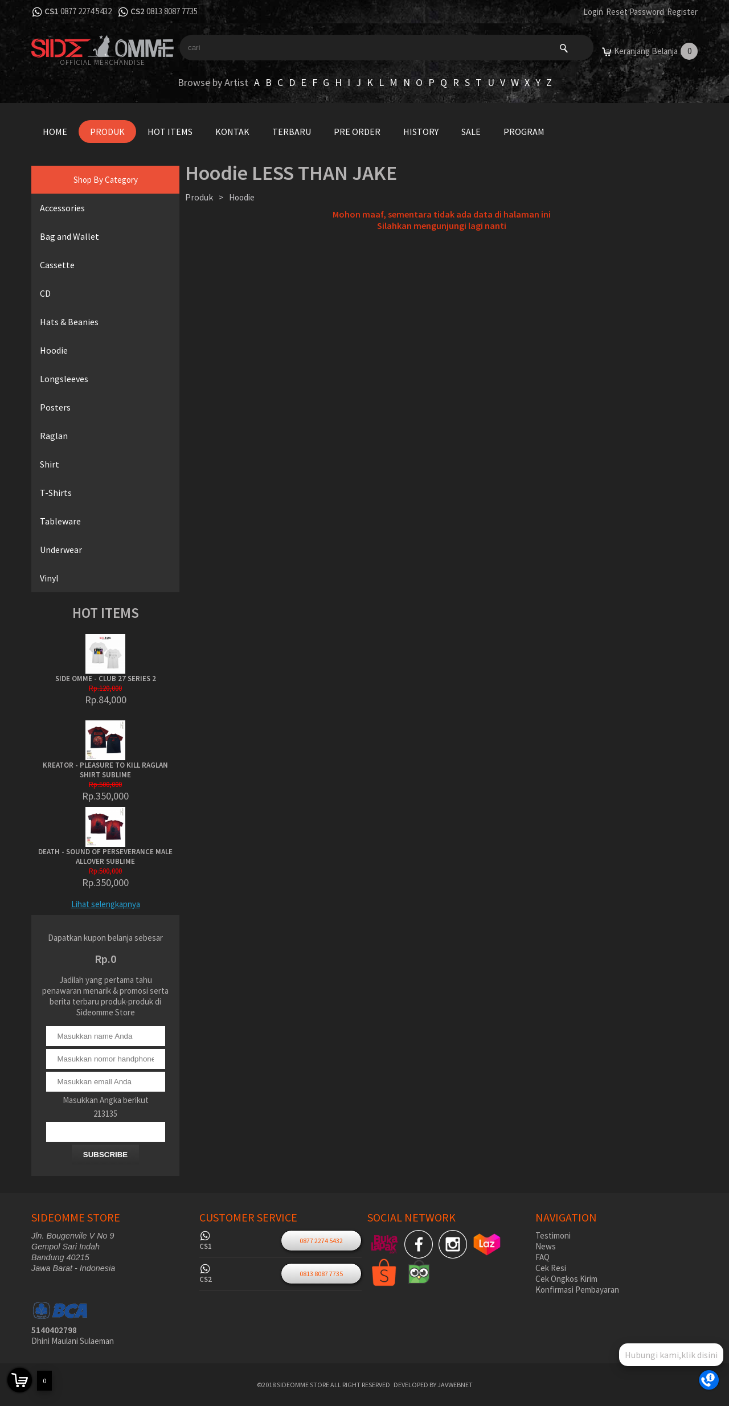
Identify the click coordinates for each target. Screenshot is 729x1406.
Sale (471, 131)
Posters (55, 407)
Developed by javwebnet (433, 1384)
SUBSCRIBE (105, 1154)
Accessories (62, 208)
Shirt (49, 464)
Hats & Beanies (69, 321)
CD (45, 293)
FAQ (542, 1257)
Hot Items (170, 131)
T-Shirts (56, 492)
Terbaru (291, 131)
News (545, 1246)
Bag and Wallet (69, 236)
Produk (107, 131)
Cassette (57, 264)
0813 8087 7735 (172, 11)
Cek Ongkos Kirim (566, 1278)
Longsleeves (64, 378)
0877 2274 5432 (86, 11)
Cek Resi (550, 1267)
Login (593, 11)
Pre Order (357, 131)
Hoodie (54, 350)
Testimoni (553, 1235)
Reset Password (635, 11)
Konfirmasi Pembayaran (577, 1289)
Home (55, 131)
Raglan (54, 435)
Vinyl (49, 578)
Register (682, 11)
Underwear (61, 549)
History (421, 131)
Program (523, 131)
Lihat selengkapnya (105, 904)
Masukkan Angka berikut (106, 1100)
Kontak (232, 131)
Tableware (60, 521)
